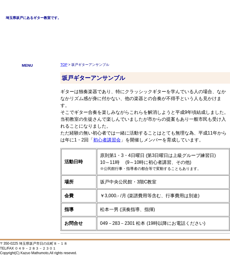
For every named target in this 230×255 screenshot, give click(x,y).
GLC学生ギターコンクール (27, 88)
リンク (27, 119)
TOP (63, 65)
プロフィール (27, 72)
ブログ (27, 127)
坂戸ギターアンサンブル (27, 103)
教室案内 (27, 80)
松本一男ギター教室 (37, 9)
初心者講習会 (27, 111)
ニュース (27, 96)
